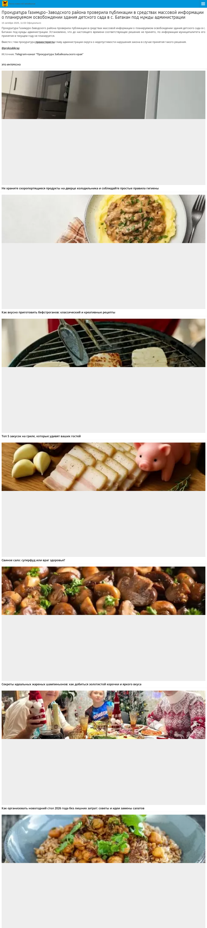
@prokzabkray (11, 48)
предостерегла (45, 42)
